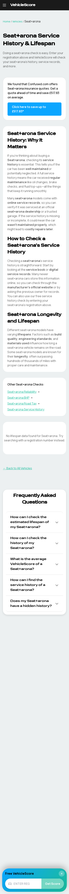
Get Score (52, 884)
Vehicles (17, 21)
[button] (34, 522)
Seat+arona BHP (18, 398)
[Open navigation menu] (4, 5)
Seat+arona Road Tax (21, 403)
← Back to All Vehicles (17, 468)
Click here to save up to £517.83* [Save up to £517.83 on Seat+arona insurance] (29, 109)
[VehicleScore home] (22, 5)
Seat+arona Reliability (21, 392)
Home (6, 21)
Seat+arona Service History (25, 409)
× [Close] (62, 874)
